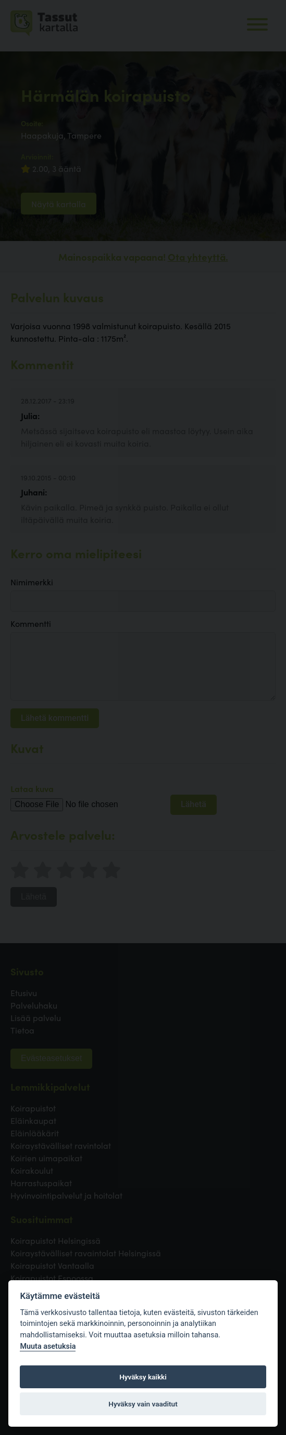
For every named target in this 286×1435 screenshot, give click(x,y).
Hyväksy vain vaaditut (142, 1404)
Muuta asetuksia (48, 1346)
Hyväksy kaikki (143, 1377)
